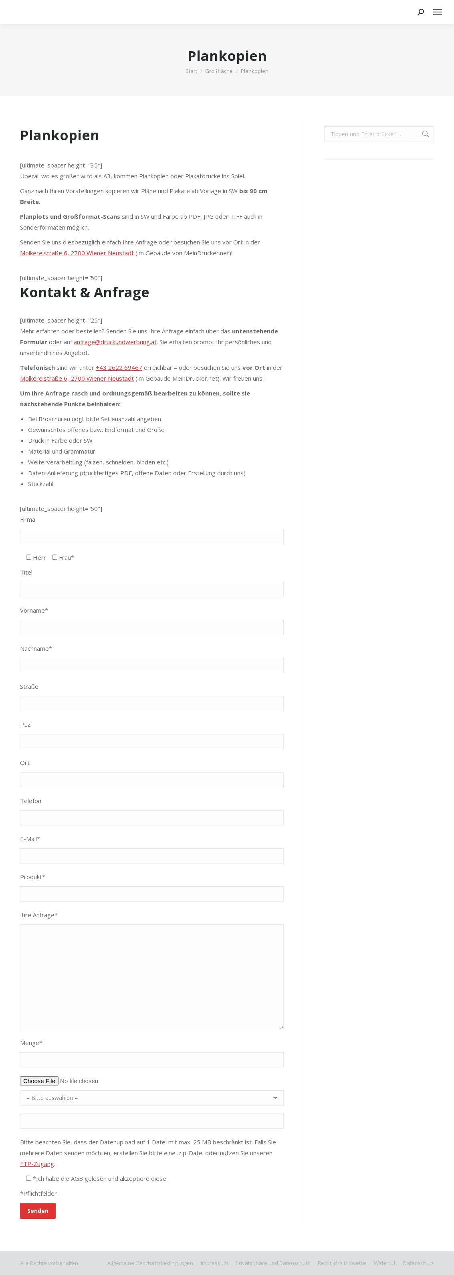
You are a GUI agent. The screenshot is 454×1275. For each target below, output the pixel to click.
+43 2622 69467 (119, 367)
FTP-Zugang (37, 1164)
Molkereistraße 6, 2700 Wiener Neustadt (77, 253)
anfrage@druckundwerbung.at (115, 342)
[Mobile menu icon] (437, 12)
